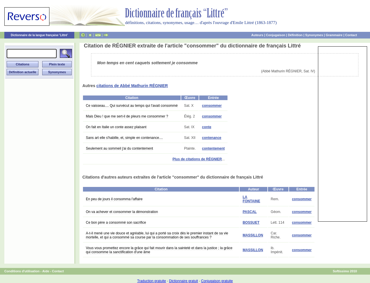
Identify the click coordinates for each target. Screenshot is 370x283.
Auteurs (257, 35)
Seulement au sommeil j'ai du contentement (119, 148)
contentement (213, 148)
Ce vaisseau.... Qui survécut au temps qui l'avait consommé (132, 106)
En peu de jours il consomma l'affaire (114, 199)
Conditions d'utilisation (22, 271)
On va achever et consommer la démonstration (122, 212)
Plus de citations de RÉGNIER (197, 159)
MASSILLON (253, 235)
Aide (45, 271)
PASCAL (249, 212)
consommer (212, 106)
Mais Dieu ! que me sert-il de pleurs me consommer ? (127, 116)
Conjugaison (275, 35)
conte (206, 127)
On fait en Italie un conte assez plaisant (116, 127)
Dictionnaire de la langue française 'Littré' (39, 35)
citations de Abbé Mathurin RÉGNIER (132, 85)
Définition (295, 35)
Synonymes (314, 35)
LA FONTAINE (251, 199)
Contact (351, 35)
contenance (211, 138)
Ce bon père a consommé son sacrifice (116, 222)
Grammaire (334, 35)
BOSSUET (251, 222)
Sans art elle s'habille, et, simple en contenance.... (124, 138)
